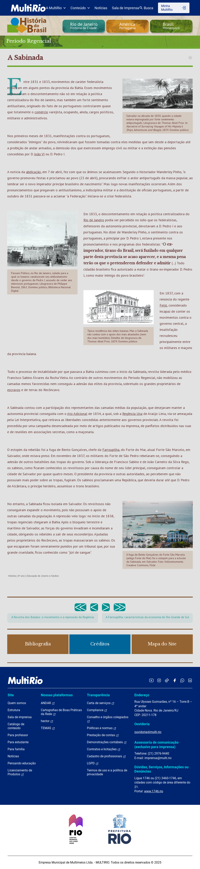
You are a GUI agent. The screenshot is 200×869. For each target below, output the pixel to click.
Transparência (98, 695)
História (12, 576)
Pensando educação (22, 763)
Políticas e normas (101, 728)
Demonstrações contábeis (107, 742)
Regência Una (132, 413)
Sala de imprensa (20, 717)
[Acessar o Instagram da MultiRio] (159, 680)
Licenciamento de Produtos (20, 772)
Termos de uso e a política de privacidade (107, 772)
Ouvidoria (142, 724)
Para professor (18, 735)
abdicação (33, 172)
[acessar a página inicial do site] (28, 8)
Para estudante (18, 742)
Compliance (97, 710)
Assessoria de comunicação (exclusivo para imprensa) (156, 744)
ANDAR (48, 703)
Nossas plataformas (57, 695)
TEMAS (48, 728)
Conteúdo (80, 8)
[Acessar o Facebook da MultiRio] (174, 680)
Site (11, 695)
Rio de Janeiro (93, 220)
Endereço (141, 695)
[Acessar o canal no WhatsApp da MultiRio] (182, 680)
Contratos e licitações (104, 749)
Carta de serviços (100, 703)
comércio (41, 112)
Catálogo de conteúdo (16, 726)
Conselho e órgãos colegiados (107, 719)
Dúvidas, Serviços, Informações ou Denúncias (161, 769)
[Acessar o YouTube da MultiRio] (151, 680)
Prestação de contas (103, 735)
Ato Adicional (77, 413)
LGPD (93, 763)
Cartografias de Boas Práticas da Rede (61, 712)
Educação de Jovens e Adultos (43, 576)
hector (47, 721)
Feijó (163, 305)
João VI (39, 154)
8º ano (21, 576)
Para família (16, 749)
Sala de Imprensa (125, 8)
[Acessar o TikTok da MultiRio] (166, 680)
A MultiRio (56, 8)
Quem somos (17, 703)
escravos (13, 390)
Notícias (101, 8)
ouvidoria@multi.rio (147, 732)
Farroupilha (110, 449)
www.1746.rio (153, 791)
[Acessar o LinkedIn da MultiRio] (190, 680)
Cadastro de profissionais (106, 756)
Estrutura (14, 710)
